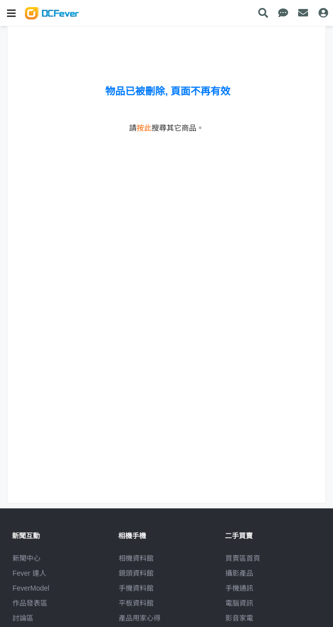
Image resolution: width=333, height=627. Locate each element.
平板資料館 (136, 603)
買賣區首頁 (242, 558)
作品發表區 (29, 603)
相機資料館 (136, 558)
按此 (144, 128)
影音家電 (239, 618)
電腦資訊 (239, 603)
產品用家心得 (140, 618)
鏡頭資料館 (136, 573)
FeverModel (30, 588)
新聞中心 (26, 558)
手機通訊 (239, 588)
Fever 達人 (29, 573)
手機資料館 (136, 588)
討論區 (22, 618)
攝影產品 (239, 573)
